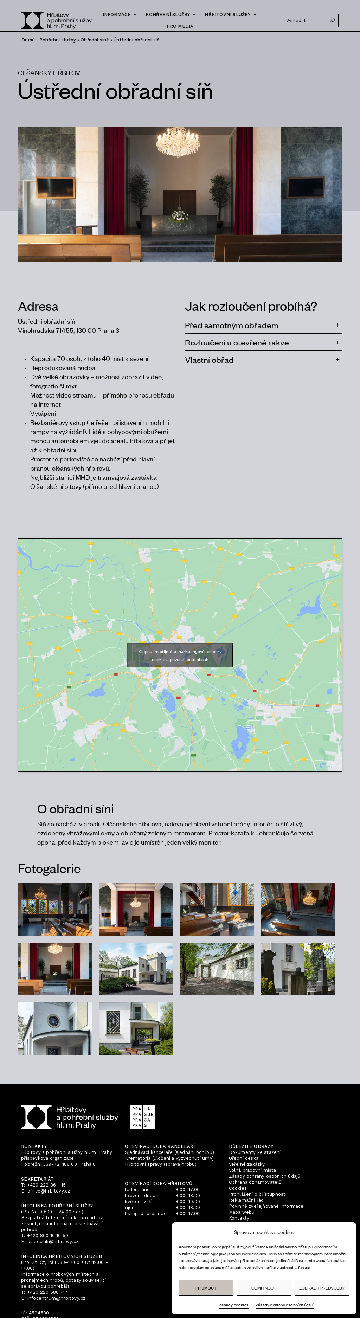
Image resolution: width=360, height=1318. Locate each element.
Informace (117, 14)
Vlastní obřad (209, 359)
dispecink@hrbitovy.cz (52, 1241)
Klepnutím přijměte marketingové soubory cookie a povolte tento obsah (180, 655)
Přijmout (206, 1288)
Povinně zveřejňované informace (266, 1206)
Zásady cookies (234, 1304)
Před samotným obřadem (231, 324)
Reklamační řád (246, 1200)
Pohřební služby (168, 14)
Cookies (238, 1188)
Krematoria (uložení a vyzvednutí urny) (169, 1158)
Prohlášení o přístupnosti (258, 1194)
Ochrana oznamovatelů (255, 1182)
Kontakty (239, 1218)
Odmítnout (263, 1288)
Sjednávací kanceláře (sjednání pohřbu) (169, 1152)
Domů (28, 40)
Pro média (180, 26)
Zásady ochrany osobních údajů (285, 1304)
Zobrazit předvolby (322, 1288)
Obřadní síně (95, 40)
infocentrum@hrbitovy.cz (56, 1298)
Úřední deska (243, 1158)
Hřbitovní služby (227, 14)
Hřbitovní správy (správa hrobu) (161, 1164)
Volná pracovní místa (252, 1170)
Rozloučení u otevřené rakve (237, 342)
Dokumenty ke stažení (255, 1152)
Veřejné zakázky (247, 1164)
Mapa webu (242, 1212)
